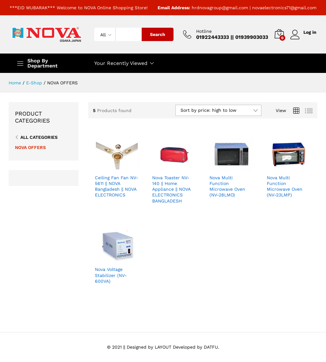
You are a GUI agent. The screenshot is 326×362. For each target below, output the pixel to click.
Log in (303, 32)
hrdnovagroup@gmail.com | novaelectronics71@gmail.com (254, 7)
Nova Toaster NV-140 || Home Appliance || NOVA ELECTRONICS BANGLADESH (171, 189)
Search (157, 34)
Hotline (203, 31)
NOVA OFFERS (30, 147)
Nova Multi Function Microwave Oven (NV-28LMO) (227, 186)
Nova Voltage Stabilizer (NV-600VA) (111, 275)
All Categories (39, 137)
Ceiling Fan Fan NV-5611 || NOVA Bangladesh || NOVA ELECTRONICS (116, 186)
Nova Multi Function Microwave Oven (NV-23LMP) (284, 186)
